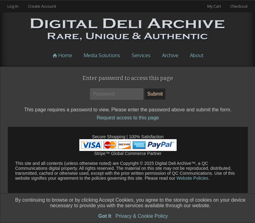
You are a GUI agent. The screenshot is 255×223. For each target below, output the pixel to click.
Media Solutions (102, 55)
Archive (170, 55)
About (197, 55)
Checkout (239, 6)
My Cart (214, 6)
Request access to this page (128, 117)
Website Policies (191, 178)
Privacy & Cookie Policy (141, 216)
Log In (13, 6)
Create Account (42, 6)
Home (61, 55)
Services (141, 55)
